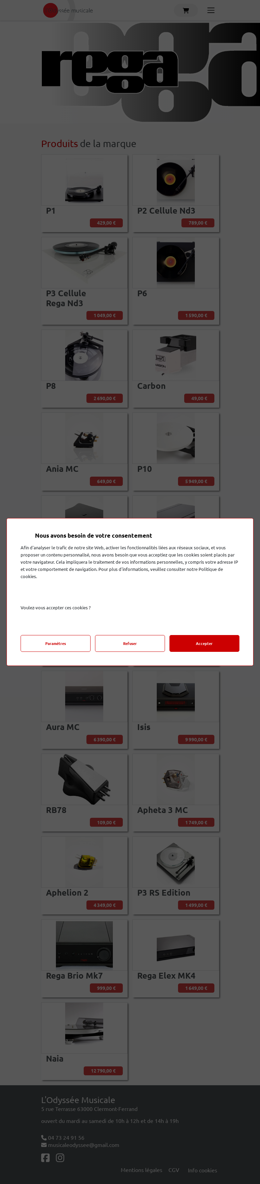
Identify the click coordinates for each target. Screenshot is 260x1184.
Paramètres (55, 643)
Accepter (204, 643)
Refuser (130, 643)
